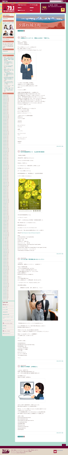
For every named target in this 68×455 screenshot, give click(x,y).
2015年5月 (5, 276)
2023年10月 (5, 134)
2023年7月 (5, 138)
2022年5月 (5, 158)
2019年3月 (5, 211)
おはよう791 (5, 307)
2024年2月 (5, 129)
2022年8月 (5, 154)
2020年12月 (5, 182)
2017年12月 (5, 232)
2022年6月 (5, 157)
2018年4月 (5, 227)
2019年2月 (5, 213)
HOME (12, 450)
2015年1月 (5, 282)
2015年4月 (5, 277)
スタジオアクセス (20, 450)
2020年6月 (5, 190)
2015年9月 (5, 270)
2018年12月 (5, 216)
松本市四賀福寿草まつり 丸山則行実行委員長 (32, 152)
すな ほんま (7, 23)
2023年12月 (5, 131)
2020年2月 (5, 196)
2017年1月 (5, 248)
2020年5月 (5, 192)
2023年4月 (5, 143)
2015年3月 (5, 279)
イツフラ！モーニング (7, 320)
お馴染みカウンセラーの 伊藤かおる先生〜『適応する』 (35, 38)
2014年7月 (5, 290)
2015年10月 (5, 269)
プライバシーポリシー (19, 451)
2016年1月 (5, 265)
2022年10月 (5, 151)
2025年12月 (5, 98)
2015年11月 (5, 268)
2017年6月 (5, 241)
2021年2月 (5, 179)
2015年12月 (5, 266)
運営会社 (15, 450)
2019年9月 (5, 203)
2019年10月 (5, 202)
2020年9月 (5, 186)
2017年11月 (5, 234)
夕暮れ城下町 (58, 146)
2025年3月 (5, 110)
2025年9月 (5, 102)
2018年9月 (5, 220)
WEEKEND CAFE (6, 314)
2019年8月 (5, 204)
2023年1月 (5, 147)
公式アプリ (36, 450)
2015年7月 (5, 273)
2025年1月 (5, 113)
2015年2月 (5, 280)
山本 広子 (4, 22)
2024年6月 (5, 123)
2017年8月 (5, 238)
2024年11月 (5, 116)
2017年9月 (5, 237)
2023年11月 (5, 133)
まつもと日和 (5, 309)
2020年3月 (5, 195)
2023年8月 (5, 137)
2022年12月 (5, 148)
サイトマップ (13, 451)
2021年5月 (5, 175)
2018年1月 (5, 231)
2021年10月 (5, 168)
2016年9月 (5, 254)
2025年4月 (5, 109)
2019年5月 (5, 209)
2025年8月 (5, 103)
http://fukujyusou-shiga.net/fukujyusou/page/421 (31, 232)
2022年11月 (5, 150)
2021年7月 (5, 172)
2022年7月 (5, 155)
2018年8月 (5, 221)
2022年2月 (5, 162)
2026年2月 (5, 95)
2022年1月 (5, 164)
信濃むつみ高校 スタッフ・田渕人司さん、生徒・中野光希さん (9, 70)
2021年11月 (5, 166)
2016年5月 (5, 259)
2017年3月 (5, 245)
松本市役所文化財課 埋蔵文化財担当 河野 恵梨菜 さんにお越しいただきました (9, 78)
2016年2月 (5, 263)
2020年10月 (5, 185)
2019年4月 (5, 210)
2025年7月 (5, 105)
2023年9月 (5, 136)
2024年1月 (5, 130)
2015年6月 (5, 275)
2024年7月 (5, 122)
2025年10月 (5, 100)
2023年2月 (5, 145)
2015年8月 (5, 272)
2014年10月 (5, 286)
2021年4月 (5, 176)
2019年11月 (5, 200)
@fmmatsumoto (60, 450)
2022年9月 (5, 152)
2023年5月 (5, 141)
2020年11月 (5, 183)
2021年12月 (5, 165)
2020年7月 (5, 189)
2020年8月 (5, 188)
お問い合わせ (26, 451)
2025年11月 (5, 99)
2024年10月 (5, 117)
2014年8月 (5, 289)
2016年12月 (5, 249)
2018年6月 (5, 224)
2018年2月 (5, 230)
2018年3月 (5, 228)
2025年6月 (5, 106)
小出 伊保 (8, 22)
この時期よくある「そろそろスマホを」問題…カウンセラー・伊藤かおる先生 (8, 89)
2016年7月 (5, 256)
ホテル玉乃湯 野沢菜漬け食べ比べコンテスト (32, 259)
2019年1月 (5, 214)
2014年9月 (5, 287)
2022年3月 (5, 161)
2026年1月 (5, 96)
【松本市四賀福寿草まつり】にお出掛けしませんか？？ (8, 63)
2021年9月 (5, 169)
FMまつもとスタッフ (6, 333)
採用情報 (30, 451)
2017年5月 (5, 242)
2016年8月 (5, 255)
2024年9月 (5, 119)
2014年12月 (5, 283)
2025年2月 (5, 112)
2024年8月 (5, 120)
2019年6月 (5, 207)
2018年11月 (5, 217)
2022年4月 (5, 159)
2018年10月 (5, 218)
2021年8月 (5, 171)
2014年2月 (5, 297)
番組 (62, 146)
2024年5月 (5, 124)
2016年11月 (5, 251)
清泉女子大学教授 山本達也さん (29, 366)
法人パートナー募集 (26, 450)
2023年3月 (5, 144)
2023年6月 (5, 140)
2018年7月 (5, 223)
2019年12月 (5, 199)
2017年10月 (5, 235)
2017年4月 (5, 244)
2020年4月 (5, 193)
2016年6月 (5, 258)
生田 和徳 (4, 325)
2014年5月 (5, 293)
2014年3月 (5, 296)
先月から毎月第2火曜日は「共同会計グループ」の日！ (8, 82)
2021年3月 (5, 178)
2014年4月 (5, 294)
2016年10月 (5, 252)
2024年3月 (5, 127)
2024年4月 (5, 126)
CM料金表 (32, 450)
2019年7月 (5, 206)
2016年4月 (5, 261)
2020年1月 (5, 197)
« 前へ (19, 30)
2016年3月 (5, 262)
